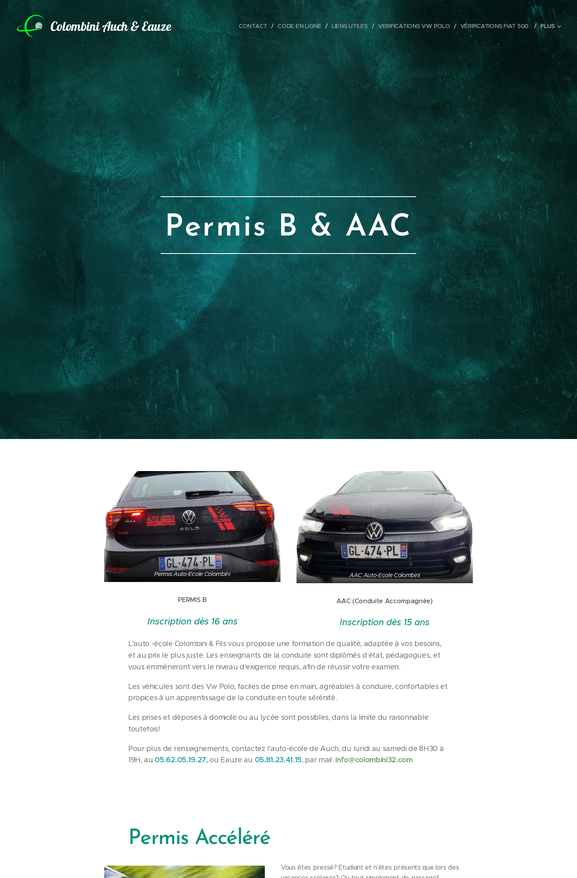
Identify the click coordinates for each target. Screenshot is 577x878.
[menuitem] (254, 26)
